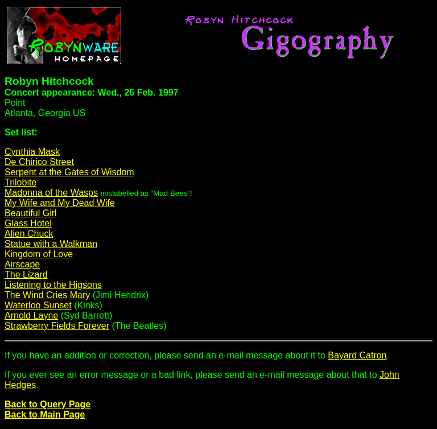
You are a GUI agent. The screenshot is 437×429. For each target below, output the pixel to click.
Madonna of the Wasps (51, 192)
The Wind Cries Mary (47, 295)
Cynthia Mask (32, 151)
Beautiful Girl (31, 213)
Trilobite (20, 182)
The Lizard (26, 274)
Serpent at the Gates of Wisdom (69, 172)
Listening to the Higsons (53, 285)
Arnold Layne (31, 315)
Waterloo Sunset (38, 305)
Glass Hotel (28, 223)
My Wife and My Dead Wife (60, 203)
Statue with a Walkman (51, 244)
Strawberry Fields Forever (57, 326)
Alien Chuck (29, 233)
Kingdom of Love (39, 254)
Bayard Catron (357, 355)
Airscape (22, 264)
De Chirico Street (39, 162)
